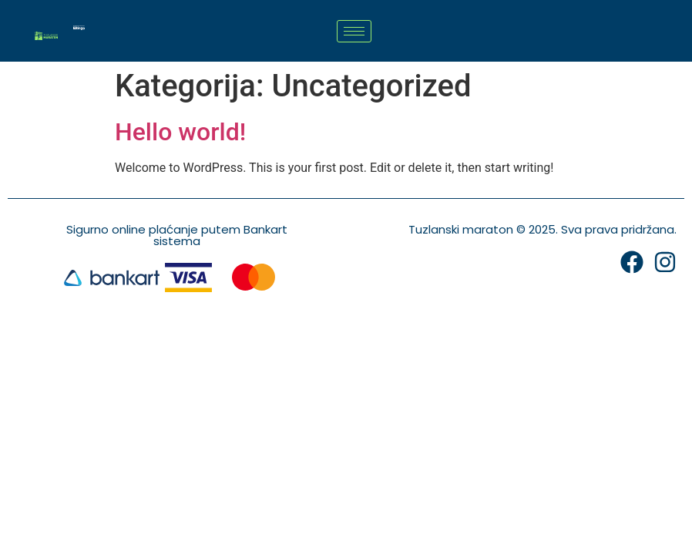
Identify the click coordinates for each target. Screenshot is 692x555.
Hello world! (180, 131)
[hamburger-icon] (354, 31)
